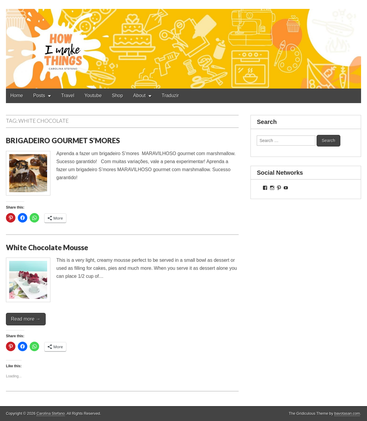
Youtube (93, 95)
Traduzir (170, 95)
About (139, 95)
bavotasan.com (347, 413)
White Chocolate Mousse (47, 247)
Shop (117, 95)
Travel (67, 95)
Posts (39, 95)
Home (16, 95)
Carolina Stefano (50, 413)
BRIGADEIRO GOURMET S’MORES (63, 140)
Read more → (26, 318)
